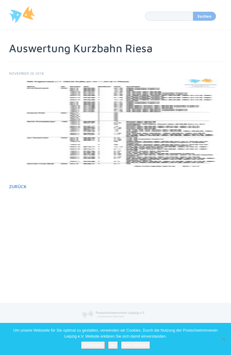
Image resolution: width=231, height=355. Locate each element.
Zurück (17, 186)
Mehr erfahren (135, 345)
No (113, 345)
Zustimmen (93, 345)
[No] (223, 339)
